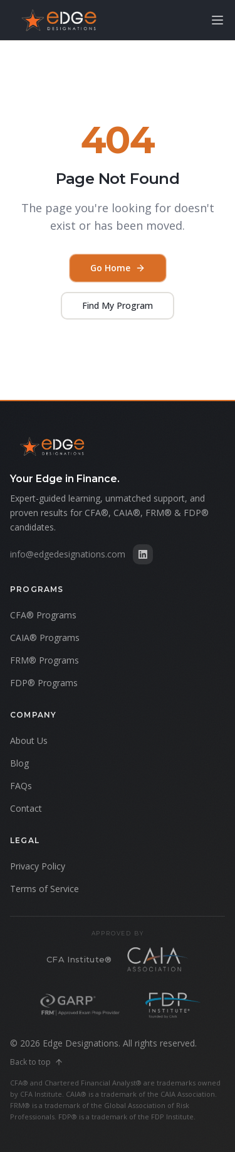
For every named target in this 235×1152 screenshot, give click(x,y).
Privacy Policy (37, 866)
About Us (29, 740)
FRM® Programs (44, 660)
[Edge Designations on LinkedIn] (143, 554)
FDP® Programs (44, 683)
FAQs (21, 786)
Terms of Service (44, 889)
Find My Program (117, 305)
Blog (19, 763)
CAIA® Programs (45, 637)
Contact (26, 808)
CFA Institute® (79, 959)
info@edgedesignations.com (67, 554)
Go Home (117, 268)
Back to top (36, 1062)
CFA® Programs (43, 615)
